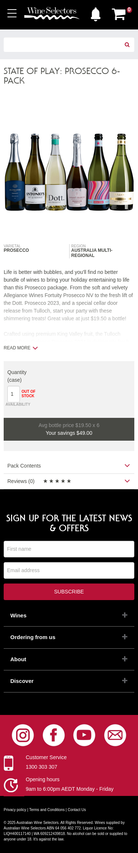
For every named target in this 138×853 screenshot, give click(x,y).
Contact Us (77, 810)
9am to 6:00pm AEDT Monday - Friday (70, 789)
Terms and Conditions (47, 810)
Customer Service (46, 757)
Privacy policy (15, 810)
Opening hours (43, 779)
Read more (21, 348)
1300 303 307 (41, 767)
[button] (95, 12)
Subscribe (69, 592)
